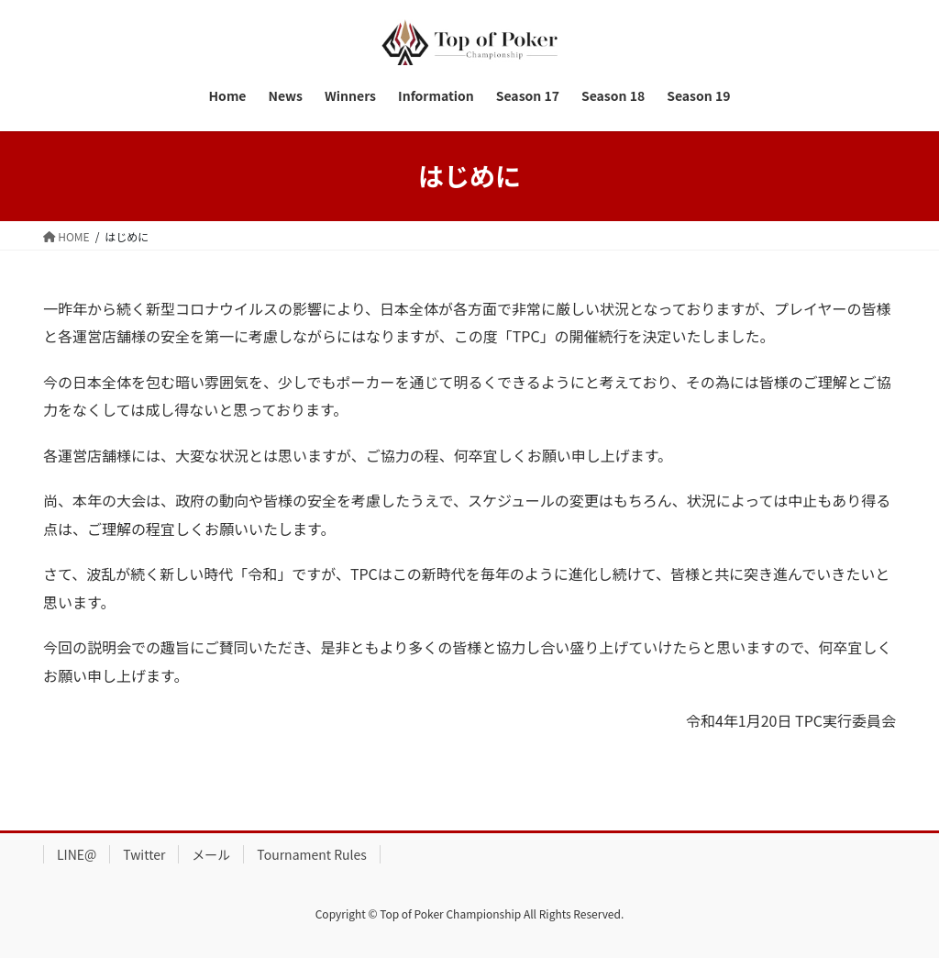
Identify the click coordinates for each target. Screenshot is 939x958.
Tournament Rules (312, 854)
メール (211, 854)
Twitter (144, 854)
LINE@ (76, 854)
